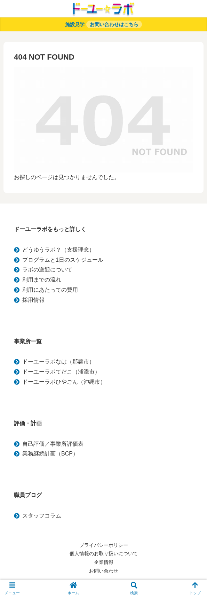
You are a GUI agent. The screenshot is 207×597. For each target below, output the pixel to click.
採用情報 (33, 300)
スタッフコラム (41, 516)
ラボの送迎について (47, 270)
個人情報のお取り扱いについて (104, 553)
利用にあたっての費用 (50, 290)
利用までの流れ (41, 280)
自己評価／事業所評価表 (52, 444)
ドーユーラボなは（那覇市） (58, 362)
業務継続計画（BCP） (50, 454)
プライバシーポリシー (103, 545)
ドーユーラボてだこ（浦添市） (61, 372)
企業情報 (103, 562)
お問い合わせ (103, 571)
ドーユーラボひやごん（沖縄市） (64, 382)
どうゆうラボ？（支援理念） (58, 250)
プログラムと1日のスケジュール (62, 260)
